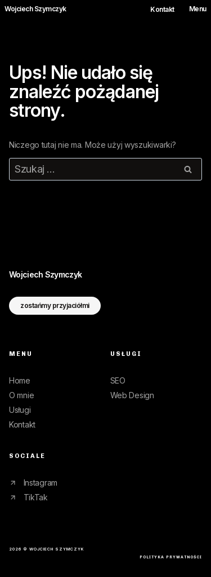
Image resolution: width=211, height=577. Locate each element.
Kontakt (162, 9)
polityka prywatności (171, 557)
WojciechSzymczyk (45, 274)
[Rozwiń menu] (193, 9)
